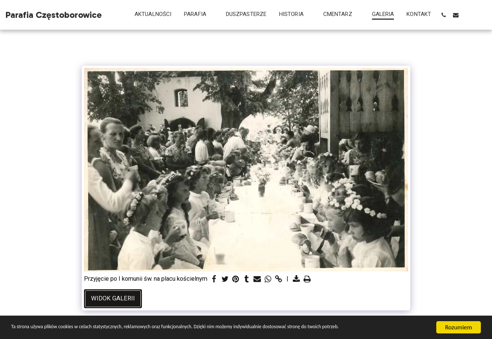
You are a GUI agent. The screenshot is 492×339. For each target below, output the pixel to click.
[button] (198, 15)
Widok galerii (113, 298)
